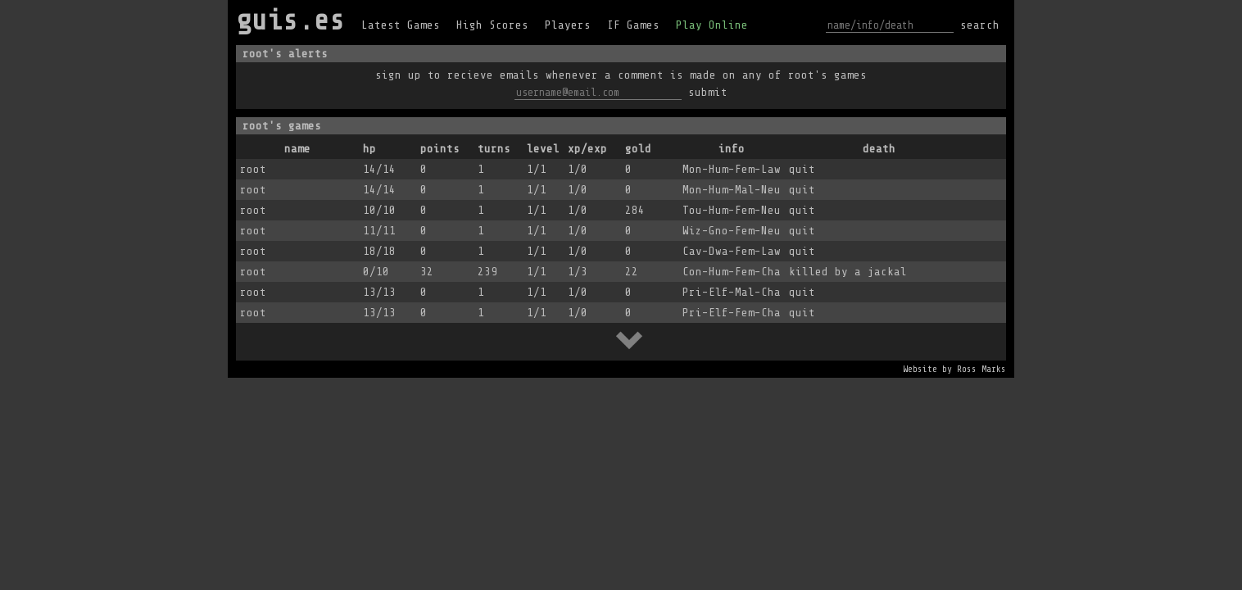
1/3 (577, 272)
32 (426, 272)
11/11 (379, 231)
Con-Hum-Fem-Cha (731, 272)
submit (708, 92)
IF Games (633, 25)
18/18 (379, 251)
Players (568, 25)
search (979, 25)
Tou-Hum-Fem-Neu (731, 210)
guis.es (290, 20)
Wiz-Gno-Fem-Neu (731, 231)
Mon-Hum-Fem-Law (731, 169)
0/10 (376, 272)
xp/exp (587, 149)
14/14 (379, 169)
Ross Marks (981, 369)
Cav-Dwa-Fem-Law (731, 251)
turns (494, 149)
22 (631, 272)
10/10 (379, 210)
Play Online (712, 25)
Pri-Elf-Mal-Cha (731, 292)
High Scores (492, 25)
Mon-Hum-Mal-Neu (731, 190)
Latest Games (400, 25)
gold (638, 149)
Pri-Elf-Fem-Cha (731, 312)
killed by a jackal (848, 272)
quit (802, 169)
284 (635, 210)
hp (369, 149)
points (440, 149)
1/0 (577, 169)
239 (487, 272)
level (543, 149)
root (253, 169)
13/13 (379, 292)
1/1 (536, 169)
